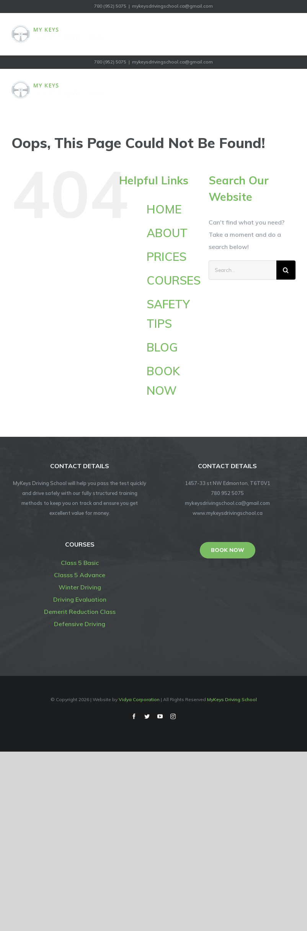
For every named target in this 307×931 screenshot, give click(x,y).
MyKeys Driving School (232, 699)
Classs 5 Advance (79, 575)
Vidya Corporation (139, 699)
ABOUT (167, 233)
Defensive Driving (79, 624)
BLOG (162, 347)
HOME (164, 209)
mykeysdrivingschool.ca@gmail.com (172, 6)
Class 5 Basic (80, 562)
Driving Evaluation (79, 599)
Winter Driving (80, 587)
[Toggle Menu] (290, 34)
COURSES (174, 280)
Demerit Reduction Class (80, 611)
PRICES (166, 256)
